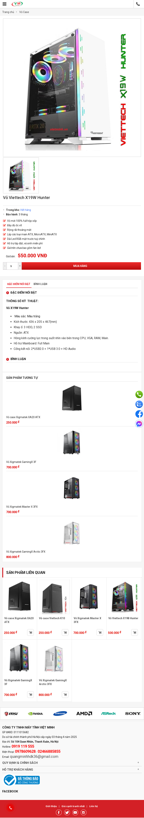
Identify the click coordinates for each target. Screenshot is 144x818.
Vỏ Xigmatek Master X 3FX (22, 506)
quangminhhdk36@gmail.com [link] (34, 756)
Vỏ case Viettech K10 (52, 618)
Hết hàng (25, 209)
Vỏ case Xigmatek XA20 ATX (23, 417)
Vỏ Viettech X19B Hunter (123, 618)
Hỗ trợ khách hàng (17, 769)
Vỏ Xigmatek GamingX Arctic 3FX (25, 551)
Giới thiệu (51, 806)
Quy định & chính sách (20, 763)
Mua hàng (80, 265)
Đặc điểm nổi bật (18, 284)
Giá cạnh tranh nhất (73, 806)
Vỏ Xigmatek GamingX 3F (21, 461)
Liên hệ (93, 806)
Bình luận (40, 284)
